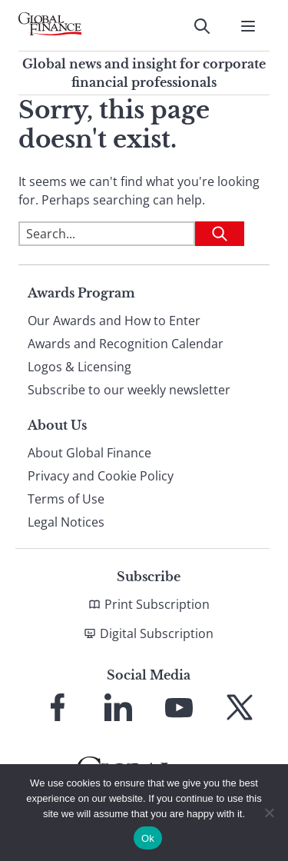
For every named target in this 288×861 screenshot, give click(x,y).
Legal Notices (66, 522)
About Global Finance (89, 452)
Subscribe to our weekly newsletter (129, 389)
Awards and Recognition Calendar (125, 343)
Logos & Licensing (79, 366)
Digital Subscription (157, 633)
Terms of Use (66, 498)
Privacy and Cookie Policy (101, 475)
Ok (147, 838)
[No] (268, 812)
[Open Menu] (248, 26)
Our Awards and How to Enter (114, 320)
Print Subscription (157, 604)
